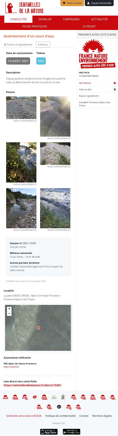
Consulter (18, 19)
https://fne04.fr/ (11, 366)
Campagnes (71, 19)
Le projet (89, 26)
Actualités (99, 19)
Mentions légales (102, 415)
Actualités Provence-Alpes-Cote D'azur (94, 104)
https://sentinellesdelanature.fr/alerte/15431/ (32, 385)
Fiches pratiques (34, 26)
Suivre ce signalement (18, 44)
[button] (9, 309)
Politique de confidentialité (60, 415)
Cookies (83, 415)
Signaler (44, 19)
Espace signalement (89, 95)
